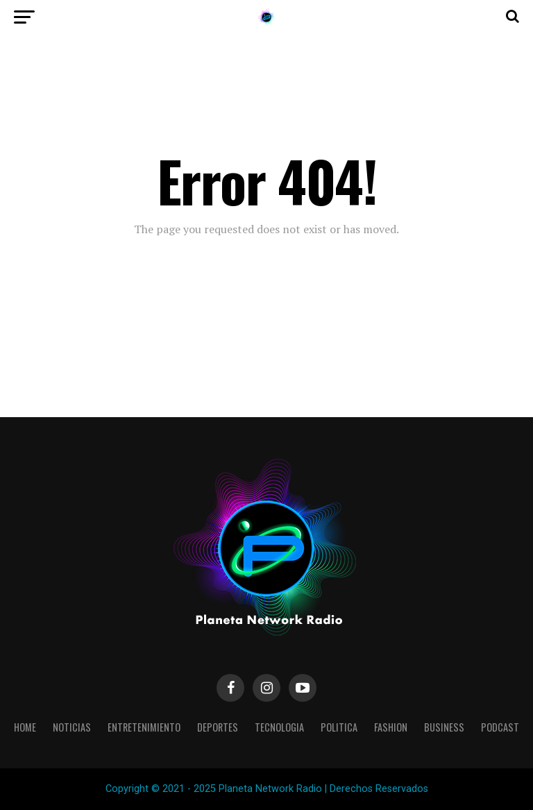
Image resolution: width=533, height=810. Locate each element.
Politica (339, 727)
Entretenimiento (144, 727)
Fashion (390, 727)
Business (444, 727)
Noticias (72, 727)
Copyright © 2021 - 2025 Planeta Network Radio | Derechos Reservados (266, 789)
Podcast (500, 727)
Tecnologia (279, 727)
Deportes (217, 727)
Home (25, 727)
